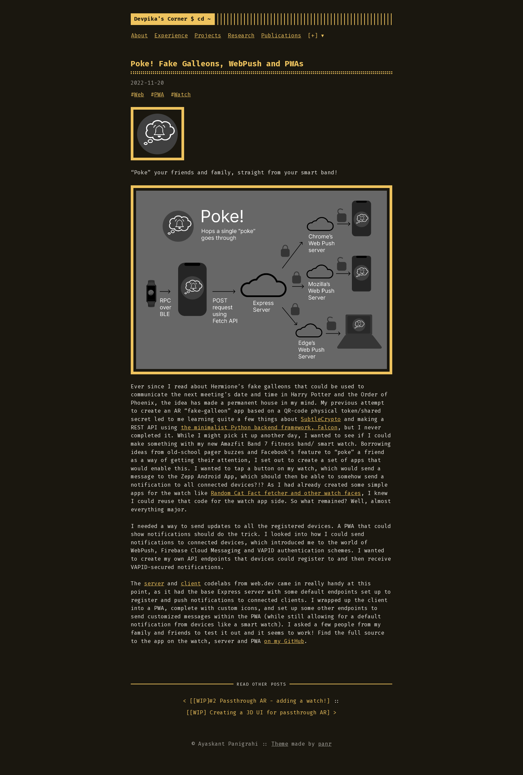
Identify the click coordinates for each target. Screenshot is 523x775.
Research (241, 35)
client (191, 583)
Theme (280, 743)
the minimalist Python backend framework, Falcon (259, 427)
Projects (207, 35)
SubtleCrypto (321, 419)
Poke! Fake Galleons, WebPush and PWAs (217, 64)
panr (325, 743)
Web (139, 94)
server (154, 583)
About (139, 35)
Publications (281, 35)
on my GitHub (284, 641)
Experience (171, 35)
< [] (256, 701)
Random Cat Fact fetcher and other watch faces (286, 493)
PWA (159, 94)
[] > (261, 713)
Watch (182, 94)
